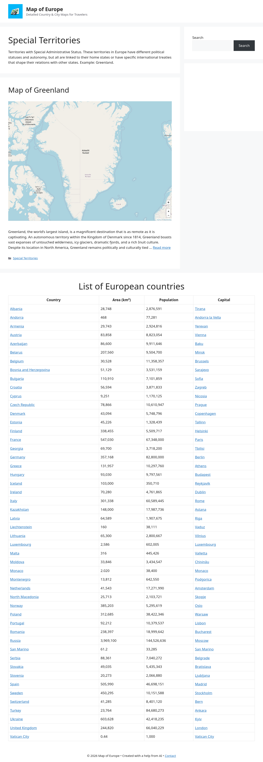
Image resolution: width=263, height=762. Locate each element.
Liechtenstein (21, 527)
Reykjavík (202, 483)
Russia (15, 640)
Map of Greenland (38, 90)
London (201, 727)
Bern (199, 701)
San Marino (19, 649)
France (15, 439)
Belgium (17, 361)
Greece (16, 465)
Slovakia (16, 666)
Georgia (16, 448)
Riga (198, 518)
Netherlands (20, 588)
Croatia (16, 387)
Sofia (199, 378)
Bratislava (203, 666)
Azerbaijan (18, 343)
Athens (200, 465)
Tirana (200, 308)
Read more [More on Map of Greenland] (162, 247)
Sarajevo (202, 369)
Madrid (201, 684)
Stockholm (203, 693)
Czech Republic (22, 404)
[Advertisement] (223, 97)
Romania (17, 631)
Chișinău (202, 561)
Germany (17, 457)
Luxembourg (20, 544)
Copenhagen (205, 413)
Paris (199, 439)
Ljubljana (202, 675)
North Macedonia (24, 596)
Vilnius (200, 535)
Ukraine (16, 719)
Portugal (17, 623)
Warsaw (201, 614)
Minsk (200, 352)
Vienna (200, 334)
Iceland (16, 483)
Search (197, 37)
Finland (16, 431)
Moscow (201, 640)
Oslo (198, 605)
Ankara (200, 710)
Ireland (16, 492)
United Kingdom (23, 727)
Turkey (15, 710)
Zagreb (200, 387)
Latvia (15, 518)
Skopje (200, 596)
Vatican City (19, 736)
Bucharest (203, 631)
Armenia (17, 326)
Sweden (16, 693)
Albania (16, 308)
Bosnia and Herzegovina (30, 369)
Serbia (15, 658)
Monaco (16, 570)
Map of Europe (44, 9)
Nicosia (201, 396)
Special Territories (25, 258)
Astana (200, 509)
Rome (199, 500)
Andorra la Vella (208, 317)
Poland (15, 614)
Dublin (200, 492)
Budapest (203, 474)
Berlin (200, 457)
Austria (16, 334)
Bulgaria (17, 378)
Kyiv (198, 719)
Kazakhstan (19, 509)
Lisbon (200, 623)
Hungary (17, 474)
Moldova (17, 561)
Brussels (202, 361)
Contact (170, 756)
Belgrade (202, 658)
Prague (201, 404)
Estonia (16, 422)
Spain (14, 684)
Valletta (201, 553)
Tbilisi (199, 448)
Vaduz (200, 527)
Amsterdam (204, 588)
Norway (16, 605)
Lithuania (17, 535)
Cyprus (16, 396)
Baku (199, 343)
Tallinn (200, 422)
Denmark (17, 413)
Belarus (16, 352)
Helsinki (201, 431)
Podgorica (203, 579)
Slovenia (17, 675)
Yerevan (201, 326)
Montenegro (20, 579)
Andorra (16, 317)
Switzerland (19, 701)
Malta (14, 553)
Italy (13, 500)
